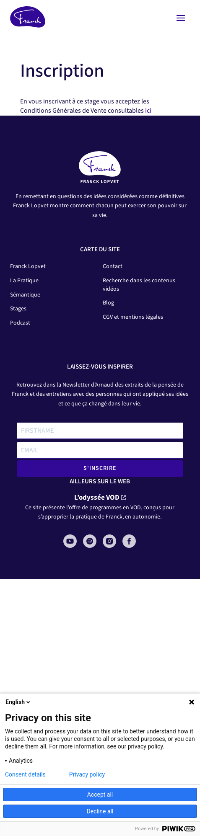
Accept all (100, 794)
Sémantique (25, 295)
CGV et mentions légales (133, 317)
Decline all (100, 811)
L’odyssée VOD (96, 498)
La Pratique (24, 280)
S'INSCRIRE (100, 468)
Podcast (20, 323)
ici (148, 110)
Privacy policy (87, 774)
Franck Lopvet (28, 266)
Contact (112, 266)
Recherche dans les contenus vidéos (139, 284)
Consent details (25, 774)
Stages (18, 308)
